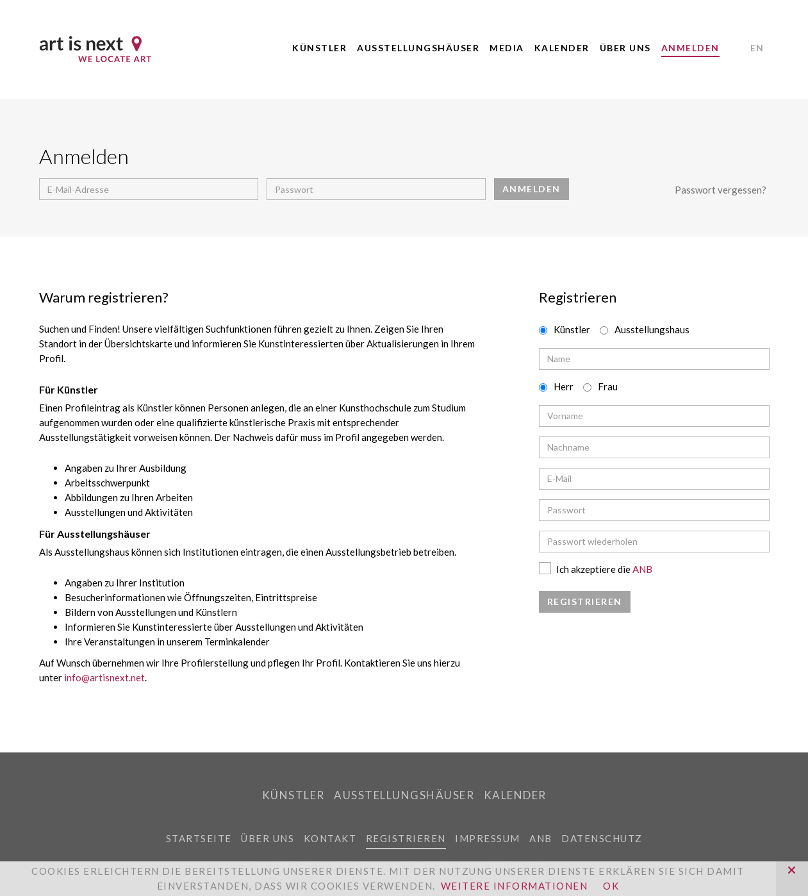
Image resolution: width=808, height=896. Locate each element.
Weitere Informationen (514, 886)
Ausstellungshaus (651, 329)
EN (757, 47)
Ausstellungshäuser (418, 47)
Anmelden (690, 47)
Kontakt (330, 838)
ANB (642, 569)
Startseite (199, 838)
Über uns (625, 47)
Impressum (487, 838)
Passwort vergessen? (720, 189)
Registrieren (406, 838)
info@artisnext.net (104, 677)
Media (507, 47)
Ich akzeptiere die (595, 569)
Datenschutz (602, 838)
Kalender (562, 47)
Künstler (319, 47)
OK (611, 886)
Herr (563, 386)
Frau (608, 386)
